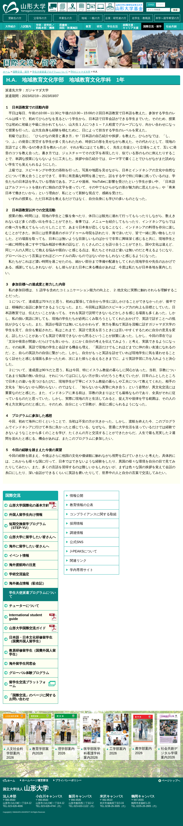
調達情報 (76, 533)
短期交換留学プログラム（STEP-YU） (27, 526)
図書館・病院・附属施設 (68, 26)
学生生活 (112, 26)
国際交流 (12, 495)
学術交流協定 (19, 574)
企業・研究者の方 (115, 18)
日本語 (151, 5)
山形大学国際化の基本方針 (29, 505)
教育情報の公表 (81, 505)
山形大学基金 (129, 7)
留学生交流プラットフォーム (27, 684)
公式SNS (76, 542)
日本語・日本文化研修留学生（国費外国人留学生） (30, 639)
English (161, 5)
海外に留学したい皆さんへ (29, 546)
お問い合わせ (91, 7)
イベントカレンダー (81, 7)
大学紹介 (10, 26)
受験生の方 (14, 18)
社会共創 (171, 26)
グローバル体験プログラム (29, 673)
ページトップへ (171, 780)
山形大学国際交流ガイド (27, 628)
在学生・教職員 (141, 18)
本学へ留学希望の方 (167, 18)
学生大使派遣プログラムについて (50, 71)
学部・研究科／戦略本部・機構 (45, 26)
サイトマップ (110, 7)
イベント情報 (19, 555)
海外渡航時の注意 (22, 565)
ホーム (6, 71)
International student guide (25, 617)
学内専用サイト (81, 570)
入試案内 (25, 26)
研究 (99, 26)
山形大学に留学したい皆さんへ (32, 537)
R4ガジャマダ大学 (80, 71)
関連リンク (78, 560)
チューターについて (24, 606)
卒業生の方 (65, 18)
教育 (88, 26)
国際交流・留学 (152, 26)
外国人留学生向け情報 (25, 514)
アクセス (72, 7)
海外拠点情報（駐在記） (27, 583)
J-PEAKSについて (83, 551)
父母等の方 (40, 18)
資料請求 (62, 7)
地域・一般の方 (90, 18)
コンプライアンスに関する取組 (93, 514)
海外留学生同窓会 (22, 663)
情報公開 (76, 495)
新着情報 (53, 7)
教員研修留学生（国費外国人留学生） (32, 652)
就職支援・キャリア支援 (130, 26)
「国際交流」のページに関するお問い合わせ (32, 697)
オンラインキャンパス (100, 7)
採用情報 (76, 523)
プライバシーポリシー (68, 780)
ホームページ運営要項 (35, 780)
